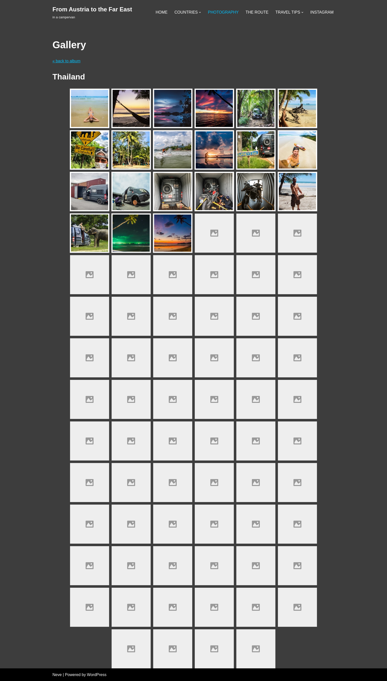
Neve (57, 675)
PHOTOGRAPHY (223, 12)
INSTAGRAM (322, 12)
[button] (200, 12)
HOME (162, 12)
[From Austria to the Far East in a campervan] (92, 12)
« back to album (66, 61)
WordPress (96, 675)
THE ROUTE (256, 12)
